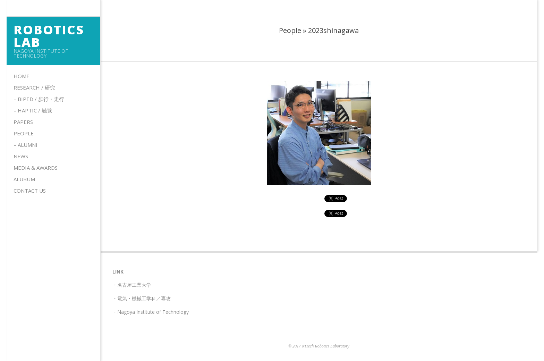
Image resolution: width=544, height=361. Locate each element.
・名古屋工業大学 (131, 285)
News (21, 156)
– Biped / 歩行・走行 (39, 98)
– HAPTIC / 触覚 (33, 110)
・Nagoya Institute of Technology (150, 312)
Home (21, 76)
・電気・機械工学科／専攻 (141, 298)
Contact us (30, 190)
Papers (23, 121)
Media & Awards (36, 167)
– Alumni (25, 144)
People (24, 133)
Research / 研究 (34, 87)
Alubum (24, 179)
